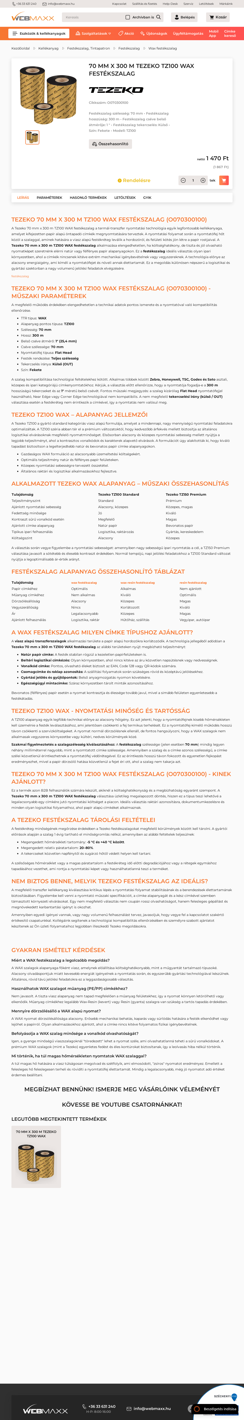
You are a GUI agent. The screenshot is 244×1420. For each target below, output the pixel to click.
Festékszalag (129, 48)
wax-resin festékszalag (137, 582)
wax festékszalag (83, 582)
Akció (129, 33)
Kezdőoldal (20, 48)
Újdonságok (156, 33)
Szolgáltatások (94, 33)
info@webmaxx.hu (58, 3)
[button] (23, 197)
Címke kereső (230, 33)
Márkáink (226, 4)
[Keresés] (121, 17)
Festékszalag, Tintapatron (88, 48)
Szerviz (188, 4)
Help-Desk (170, 4)
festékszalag (21, 276)
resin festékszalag (197, 582)
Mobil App (214, 33)
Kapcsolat (119, 4)
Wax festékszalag (162, 48)
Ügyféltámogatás (188, 33)
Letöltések (206, 4)
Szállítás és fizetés (144, 4)
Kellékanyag (48, 48)
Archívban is (160, 17)
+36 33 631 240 (23, 3)
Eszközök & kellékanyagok (39, 33)
